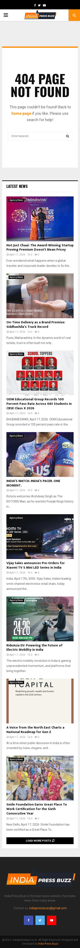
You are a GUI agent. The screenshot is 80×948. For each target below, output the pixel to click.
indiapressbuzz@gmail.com (48, 908)
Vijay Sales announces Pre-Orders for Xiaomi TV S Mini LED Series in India (35, 565)
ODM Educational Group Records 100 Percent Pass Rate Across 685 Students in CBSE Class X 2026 (39, 403)
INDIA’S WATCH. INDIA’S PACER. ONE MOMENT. (33, 483)
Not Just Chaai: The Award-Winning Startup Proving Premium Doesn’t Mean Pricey (40, 247)
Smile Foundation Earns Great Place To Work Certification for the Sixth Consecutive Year (36, 809)
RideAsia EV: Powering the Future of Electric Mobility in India (34, 648)
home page (21, 113)
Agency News (16, 200)
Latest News (17, 186)
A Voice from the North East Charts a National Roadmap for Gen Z (35, 730)
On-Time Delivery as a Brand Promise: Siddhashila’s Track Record (35, 324)
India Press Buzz (48, 943)
